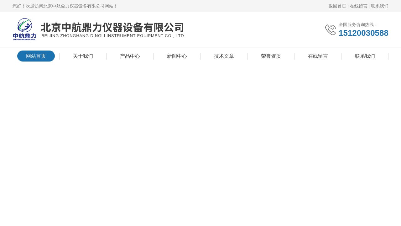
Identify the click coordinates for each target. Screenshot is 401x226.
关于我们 (83, 56)
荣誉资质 (271, 56)
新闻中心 (177, 56)
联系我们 (379, 5)
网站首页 (36, 56)
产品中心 (130, 56)
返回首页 (337, 5)
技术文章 (224, 56)
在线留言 (358, 5)
